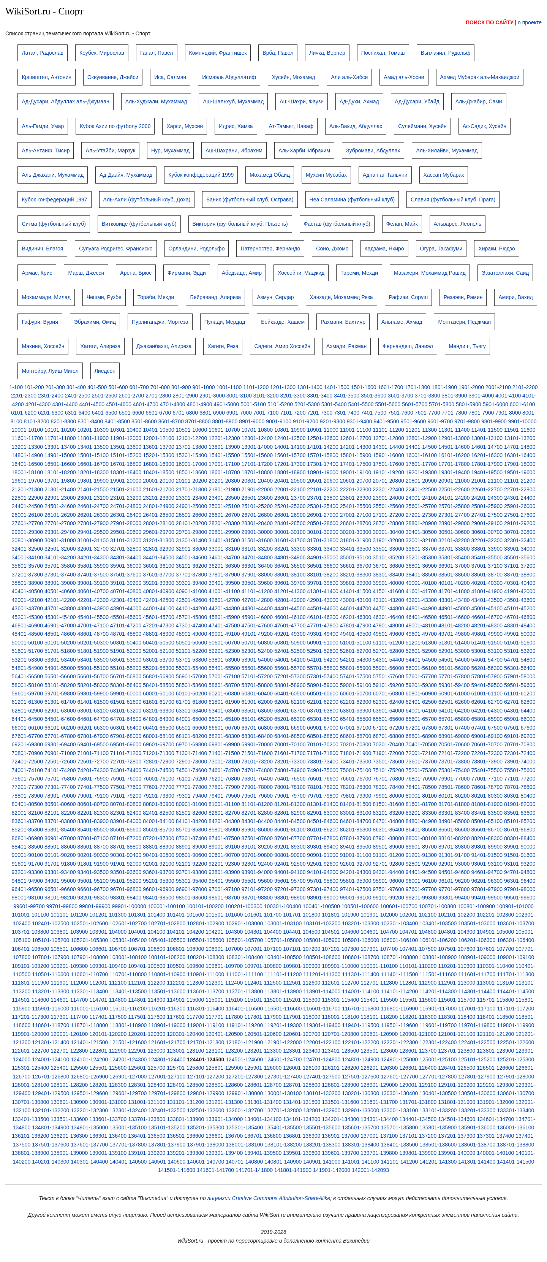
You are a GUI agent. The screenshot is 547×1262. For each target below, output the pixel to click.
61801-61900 (224, 702)
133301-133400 (515, 1110)
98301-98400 (126, 898)
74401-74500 (158, 770)
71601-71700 (290, 753)
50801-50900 (290, 643)
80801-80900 (158, 804)
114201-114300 (438, 991)
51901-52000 (126, 651)
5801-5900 (468, 404)
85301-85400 (60, 830)
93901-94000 (257, 872)
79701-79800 (322, 796)
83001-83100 (356, 813)
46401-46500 (421, 617)
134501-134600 (456, 1119)
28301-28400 (257, 523)
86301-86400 (388, 830)
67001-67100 (356, 728)
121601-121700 (166, 1042)
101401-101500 (185, 915)
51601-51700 (27, 651)
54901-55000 (60, 668)
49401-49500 (356, 634)
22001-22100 (290, 489)
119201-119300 (283, 1025)
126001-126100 (301, 1068)
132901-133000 (360, 1110)
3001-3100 (239, 396)
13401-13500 (93, 447)
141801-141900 (292, 1170)
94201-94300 (356, 872)
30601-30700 (487, 532)
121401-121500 (89, 1042)
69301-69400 (60, 744)
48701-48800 (126, 634)
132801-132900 (321, 1110)
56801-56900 (158, 676)
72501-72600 (60, 761)
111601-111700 (476, 974)
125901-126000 (262, 1068)
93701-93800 (191, 872)
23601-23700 (290, 498)
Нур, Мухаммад (170, 150)
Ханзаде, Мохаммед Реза (341, 297)
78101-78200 (322, 787)
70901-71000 (60, 753)
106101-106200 (438, 940)
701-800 (160, 387)
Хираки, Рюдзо (496, 248)
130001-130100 (283, 1093)
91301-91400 (454, 855)
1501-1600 (363, 387)
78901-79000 (60, 796)
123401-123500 (340, 1051)
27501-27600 (520, 515)
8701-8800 (198, 421)
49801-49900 (487, 634)
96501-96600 (60, 889)
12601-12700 (356, 438)
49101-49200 (257, 634)
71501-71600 (257, 753)
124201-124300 (128, 1059)
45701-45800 (191, 617)
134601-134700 (495, 1119)
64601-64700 (93, 719)
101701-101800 (301, 915)
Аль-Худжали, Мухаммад (156, 101)
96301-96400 (520, 881)
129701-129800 (166, 1093)
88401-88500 (27, 847)
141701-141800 (254, 1170)
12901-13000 (454, 438)
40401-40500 (27, 591)
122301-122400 (438, 1042)
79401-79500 (224, 796)
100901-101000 (515, 906)
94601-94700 (487, 872)
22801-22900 (27, 498)
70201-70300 (356, 744)
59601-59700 (27, 693)
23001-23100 (93, 498)
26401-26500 (158, 515)
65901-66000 (520, 719)
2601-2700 (131, 396)
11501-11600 (520, 430)
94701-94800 (520, 872)
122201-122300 (399, 1042)
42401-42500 (158, 600)
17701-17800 (454, 464)
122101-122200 (360, 1042)
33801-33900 (487, 549)
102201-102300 (495, 915)
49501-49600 (388, 634)
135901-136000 (476, 1127)
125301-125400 (30, 1068)
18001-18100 (27, 472)
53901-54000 (257, 660)
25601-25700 (421, 506)
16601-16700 (93, 464)
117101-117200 (515, 1008)
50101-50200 (60, 643)
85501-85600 (126, 830)
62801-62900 (27, 711)
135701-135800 (399, 1127)
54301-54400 (388, 660)
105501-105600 (205, 940)
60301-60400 (257, 693)
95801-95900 (356, 881)
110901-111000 (205, 974)
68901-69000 (454, 736)
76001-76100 (158, 779)
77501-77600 (126, 787)
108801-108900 (438, 957)
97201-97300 (290, 889)
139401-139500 (262, 1153)
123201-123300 (262, 1051)
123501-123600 (379, 1051)
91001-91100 (356, 855)
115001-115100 (224, 1000)
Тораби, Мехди (156, 297)
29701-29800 (191, 532)
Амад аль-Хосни (404, 77)
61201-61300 (27, 702)
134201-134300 (340, 1119)
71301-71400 (191, 753)
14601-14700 (487, 447)
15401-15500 (224, 455)
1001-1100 (229, 387)
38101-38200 (322, 575)
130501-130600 (476, 1093)
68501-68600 (322, 736)
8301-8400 (90, 421)
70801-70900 (27, 753)
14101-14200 (322, 447)
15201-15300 (158, 455)
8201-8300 (63, 421)
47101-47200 (126, 625)
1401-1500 (336, 387)
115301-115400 (340, 1000)
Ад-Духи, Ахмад (359, 101)
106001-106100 (399, 940)
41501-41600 (388, 591)
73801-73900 (487, 761)
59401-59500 (487, 685)
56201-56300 (487, 668)
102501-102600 (89, 923)
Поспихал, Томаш (383, 53)
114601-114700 (69, 1000)
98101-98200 (60, 898)
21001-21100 (487, 481)
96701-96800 (126, 889)
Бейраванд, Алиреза (215, 297)
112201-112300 (185, 983)
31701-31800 (322, 540)
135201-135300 (205, 1127)
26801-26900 (290, 515)
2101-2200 (525, 387)
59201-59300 (421, 685)
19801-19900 (93, 481)
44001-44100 (158, 608)
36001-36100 (158, 566)
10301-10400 (126, 430)
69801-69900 (224, 744)
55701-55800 (322, 668)
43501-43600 (520, 600)
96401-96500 (27, 889)
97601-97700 (421, 889)
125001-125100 (438, 1059)
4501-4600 (118, 404)
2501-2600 (104, 396)
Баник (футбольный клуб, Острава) (249, 199)
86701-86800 (520, 830)
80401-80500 (27, 804)
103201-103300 (360, 923)
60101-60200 (191, 693)
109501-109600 (185, 966)
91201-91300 (421, 855)
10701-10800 (257, 430)
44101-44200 (191, 608)
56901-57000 (191, 676)
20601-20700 (356, 481)
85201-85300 (27, 830)
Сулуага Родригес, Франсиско (115, 248)
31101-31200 (126, 540)
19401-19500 (487, 472)
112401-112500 (262, 983)
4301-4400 (64, 404)
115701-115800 (495, 1000)
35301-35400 (454, 557)
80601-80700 (93, 804)
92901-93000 (454, 864)
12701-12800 (388, 438)
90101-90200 (60, 855)
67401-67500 (487, 728)
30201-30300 (356, 532)
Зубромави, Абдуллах (373, 150)
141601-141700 (215, 1170)
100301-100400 (282, 906)
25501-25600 (388, 506)
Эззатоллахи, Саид (505, 273)
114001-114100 (360, 991)
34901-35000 (322, 557)
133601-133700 (107, 1119)
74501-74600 (191, 770)
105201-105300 (89, 940)
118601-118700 (50, 1025)
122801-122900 (107, 1051)
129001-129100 (417, 1085)
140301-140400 (89, 1162)
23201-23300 (158, 498)
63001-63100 (93, 711)
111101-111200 (283, 974)
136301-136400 (107, 1136)
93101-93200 (520, 864)
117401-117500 (107, 1017)
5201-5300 (307, 404)
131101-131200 (185, 1102)
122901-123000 (146, 1051)
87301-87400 (191, 838)
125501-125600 (107, 1068)
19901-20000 (126, 481)
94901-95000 (60, 881)
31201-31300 (158, 540)
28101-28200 (191, 523)
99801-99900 (95, 906)
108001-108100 (128, 957)
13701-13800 (191, 447)
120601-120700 (301, 1034)
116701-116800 (360, 1008)
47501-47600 (257, 625)
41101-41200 (257, 591)
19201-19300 (421, 472)
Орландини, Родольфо (197, 248)
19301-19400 (454, 472)
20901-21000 (454, 481)
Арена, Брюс (136, 273)
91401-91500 (487, 855)
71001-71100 (93, 753)
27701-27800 (60, 523)
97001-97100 (224, 889)
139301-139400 (224, 1153)
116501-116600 (283, 1008)
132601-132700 (244, 1110)
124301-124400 (166, 1059)
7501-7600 (400, 413)
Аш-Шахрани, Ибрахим (234, 150)
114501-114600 (30, 1000)
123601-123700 (417, 1051)
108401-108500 (283, 957)
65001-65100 (224, 719)
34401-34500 (158, 557)
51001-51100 (356, 643)
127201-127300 (244, 1077)
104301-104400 (262, 932)
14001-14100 (290, 447)
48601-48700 (93, 634)
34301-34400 (126, 557)
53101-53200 (520, 651)
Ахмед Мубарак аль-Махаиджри (480, 77)
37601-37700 (158, 575)
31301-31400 (191, 540)
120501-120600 (262, 1034)
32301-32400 (520, 540)
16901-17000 (191, 464)
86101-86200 (322, 830)
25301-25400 (322, 506)
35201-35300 (421, 557)
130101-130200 (321, 1093)
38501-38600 (454, 575)
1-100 (16, 387)
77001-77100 (487, 779)
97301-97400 (322, 889)
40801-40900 (158, 591)
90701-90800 (257, 855)
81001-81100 (224, 804)
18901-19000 (322, 472)
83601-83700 (27, 821)
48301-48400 (520, 625)
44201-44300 (224, 608)
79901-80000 (388, 796)
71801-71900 (356, 753)
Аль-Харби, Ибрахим (304, 150)
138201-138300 (321, 1145)
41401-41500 (356, 591)
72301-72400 (520, 753)
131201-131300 (224, 1102)
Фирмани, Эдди (187, 273)
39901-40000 (388, 583)
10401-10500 (158, 430)
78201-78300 (356, 787)
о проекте (530, 22)
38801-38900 (27, 583)
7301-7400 (346, 413)
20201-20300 (224, 481)
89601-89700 (421, 847)
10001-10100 (27, 430)
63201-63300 (158, 711)
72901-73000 (191, 761)
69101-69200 (520, 736)
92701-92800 (388, 864)
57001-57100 (224, 676)
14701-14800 (520, 447)
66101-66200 (60, 728)
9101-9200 (305, 421)
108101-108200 (166, 957)
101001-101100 (30, 915)
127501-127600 (360, 1077)
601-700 (139, 387)
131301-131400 (262, 1102)
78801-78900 (27, 796)
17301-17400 (322, 464)
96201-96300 (487, 881)
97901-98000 (520, 889)
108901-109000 (476, 957)
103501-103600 (476, 923)
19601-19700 (27, 481)
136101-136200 (30, 1136)
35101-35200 (388, 557)
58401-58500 (158, 685)
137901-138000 (205, 1145)
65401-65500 (356, 719)
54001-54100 (290, 660)
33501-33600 (388, 549)
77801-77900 (224, 787)
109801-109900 (301, 966)
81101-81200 (257, 804)
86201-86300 (356, 830)
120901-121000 (417, 1034)
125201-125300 (515, 1059)
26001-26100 (27, 515)
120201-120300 (146, 1034)
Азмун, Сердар (275, 297)
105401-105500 (166, 940)
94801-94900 (27, 881)
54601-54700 (487, 660)
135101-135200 (166, 1127)
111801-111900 (30, 983)
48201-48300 (487, 625)
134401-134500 (417, 1119)
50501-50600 (191, 643)
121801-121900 (244, 1042)
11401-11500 (487, 430)
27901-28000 (126, 523)
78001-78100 (290, 787)
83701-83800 (60, 821)
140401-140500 (128, 1162)
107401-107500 (417, 949)
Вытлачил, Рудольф (446, 53)
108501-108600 (321, 957)
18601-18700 (224, 472)
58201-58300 (93, 685)
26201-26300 (93, 515)
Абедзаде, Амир (242, 273)
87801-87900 (356, 838)
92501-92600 (322, 864)
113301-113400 (89, 991)
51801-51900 (93, 651)
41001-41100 (224, 591)
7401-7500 (373, 413)
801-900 (181, 387)
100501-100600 (360, 906)
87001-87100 (93, 838)
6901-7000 (239, 413)
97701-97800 (454, 889)
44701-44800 (388, 608)
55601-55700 (290, 668)
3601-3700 (400, 396)
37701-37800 (191, 575)
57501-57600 (388, 676)
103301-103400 (399, 923)
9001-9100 (278, 421)
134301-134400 (379, 1119)
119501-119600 (399, 1025)
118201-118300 (417, 1017)
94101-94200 (322, 872)
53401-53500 (93, 660)
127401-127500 (321, 1077)
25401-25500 (356, 506)
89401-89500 (356, 847)
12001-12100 (158, 438)
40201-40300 (487, 583)
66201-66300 (93, 728)
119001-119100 (205, 1025)
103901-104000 (107, 932)
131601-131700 (379, 1102)
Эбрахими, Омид (95, 322)
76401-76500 (290, 779)
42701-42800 (257, 600)
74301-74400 (126, 770)
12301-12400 (257, 438)
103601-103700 (515, 923)
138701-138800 (515, 1145)
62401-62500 (421, 702)
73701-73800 (454, 761)
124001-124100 (50, 1059)
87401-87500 (224, 838)
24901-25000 (191, 506)
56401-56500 (27, 676)
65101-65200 (257, 719)
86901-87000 (60, 838)
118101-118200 (379, 1017)
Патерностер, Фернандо (270, 248)
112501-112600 (301, 983)
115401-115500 (379, 1000)
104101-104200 (185, 932)
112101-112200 (146, 983)
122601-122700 (30, 1051)
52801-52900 (421, 651)
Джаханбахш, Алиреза (163, 346)
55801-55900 (356, 668)
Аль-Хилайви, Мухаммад (446, 150)
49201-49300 (290, 634)
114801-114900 (146, 1000)
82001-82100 (27, 813)
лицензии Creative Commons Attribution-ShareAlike (268, 1198)
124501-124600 (244, 1059)
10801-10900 (290, 430)
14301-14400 (388, 447)
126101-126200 (340, 1068)
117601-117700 (185, 1017)
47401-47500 (224, 625)
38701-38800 (520, 575)
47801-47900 (356, 625)
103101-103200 (321, 923)
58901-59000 (322, 685)
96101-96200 (454, 881)
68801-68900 (421, 736)
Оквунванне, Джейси (112, 77)
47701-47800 (322, 625)
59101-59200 (388, 685)
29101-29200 (520, 523)
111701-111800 (515, 974)
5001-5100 (253, 404)
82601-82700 (224, 813)
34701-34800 (257, 557)
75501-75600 (520, 770)
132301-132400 (128, 1110)
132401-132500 (166, 1110)
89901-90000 (520, 847)
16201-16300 (487, 455)
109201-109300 (69, 966)
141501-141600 (176, 1170)
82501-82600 (191, 813)
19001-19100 (356, 472)
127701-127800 (438, 1077)
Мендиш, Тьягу (467, 346)
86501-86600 (454, 830)
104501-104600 (340, 932)
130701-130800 (30, 1102)
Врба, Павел (277, 53)
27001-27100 (356, 515)
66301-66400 (126, 728)
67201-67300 (421, 728)
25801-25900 (487, 506)
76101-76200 (191, 779)
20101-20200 (191, 481)
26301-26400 (126, 515)
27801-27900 (93, 523)
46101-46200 (322, 617)
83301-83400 (454, 813)
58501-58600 (191, 685)
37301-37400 (60, 575)
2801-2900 (185, 396)
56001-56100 (421, 668)
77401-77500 (93, 787)
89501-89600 (388, 847)
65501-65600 (388, 719)
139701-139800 (379, 1153)
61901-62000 (257, 702)
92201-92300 (224, 864)
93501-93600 (126, 872)
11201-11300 (421, 430)
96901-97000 (191, 889)
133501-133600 (69, 1119)
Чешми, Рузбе (104, 297)
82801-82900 (290, 813)
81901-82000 (520, 804)
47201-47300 (158, 625)
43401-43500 (487, 600)
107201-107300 (340, 949)
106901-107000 (224, 949)
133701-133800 (146, 1119)
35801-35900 (93, 566)
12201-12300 (224, 438)
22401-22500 (421, 489)
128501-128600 (224, 1085)
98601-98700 (224, 898)
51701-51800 (60, 651)
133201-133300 (476, 1110)
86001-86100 (290, 830)
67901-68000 (126, 736)
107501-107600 (456, 949)
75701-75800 (60, 779)
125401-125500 (69, 1068)
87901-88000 (388, 838)
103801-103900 (69, 932)
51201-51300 (421, 643)
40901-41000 (191, 591)
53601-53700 (158, 660)
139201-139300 (185, 1153)
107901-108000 (89, 957)
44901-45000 (454, 608)
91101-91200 (388, 855)
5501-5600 (387, 404)
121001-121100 (456, 1034)
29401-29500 (93, 532)
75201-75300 (421, 770)
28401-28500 (290, 523)
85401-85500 (93, 830)
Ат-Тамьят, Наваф (291, 126)
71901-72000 (388, 753)
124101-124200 (89, 1059)
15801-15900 (356, 455)
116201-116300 (166, 1008)
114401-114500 (515, 991)
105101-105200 (50, 940)
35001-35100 (356, 557)
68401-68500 (290, 736)
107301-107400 (379, 949)
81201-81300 (290, 804)
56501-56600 (60, 676)
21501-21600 (126, 489)
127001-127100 (166, 1077)
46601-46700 (487, 617)
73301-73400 (322, 761)
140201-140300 (50, 1162)
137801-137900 (166, 1145)
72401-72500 (27, 761)
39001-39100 (93, 583)
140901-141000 (321, 1162)
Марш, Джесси (86, 273)
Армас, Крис (37, 273)
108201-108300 (205, 957)
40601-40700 (93, 591)
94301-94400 (388, 872)
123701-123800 (456, 1051)
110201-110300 (456, 966)
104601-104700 (379, 932)
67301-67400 (454, 728)
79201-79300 (158, 796)
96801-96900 (158, 889)
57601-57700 (421, 676)
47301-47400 (191, 625)
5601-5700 (414, 404)
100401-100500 (321, 906)
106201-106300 (476, 940)
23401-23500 (224, 498)
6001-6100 (522, 404)
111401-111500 (399, 974)
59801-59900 (93, 693)
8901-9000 (251, 421)
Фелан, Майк (402, 224)
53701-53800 (191, 660)
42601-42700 (224, 600)
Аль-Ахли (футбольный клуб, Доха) (147, 199)
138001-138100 (244, 1145)
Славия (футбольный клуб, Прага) (453, 199)
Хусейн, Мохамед (293, 77)
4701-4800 (172, 404)
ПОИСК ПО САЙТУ (490, 22)
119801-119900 (515, 1025)
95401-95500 (224, 881)
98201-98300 (93, 898)
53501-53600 (126, 660)
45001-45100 (487, 608)
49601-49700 (421, 634)
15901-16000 (388, 455)
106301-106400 (515, 940)
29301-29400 (60, 532)
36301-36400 (257, 566)
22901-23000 (60, 498)
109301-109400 (107, 966)
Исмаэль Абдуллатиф (229, 77)
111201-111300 (321, 974)
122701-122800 (69, 1051)
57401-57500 (356, 676)
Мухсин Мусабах (326, 175)
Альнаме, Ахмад (401, 322)
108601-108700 (360, 957)
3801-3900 (454, 396)
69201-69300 (27, 744)
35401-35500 (487, 557)
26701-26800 (257, 515)
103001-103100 (283, 923)
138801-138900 (30, 1153)
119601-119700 (438, 1025)
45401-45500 (93, 617)
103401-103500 (438, 923)
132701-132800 (283, 1110)
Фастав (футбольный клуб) (337, 224)
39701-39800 (322, 583)
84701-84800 (388, 821)
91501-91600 (520, 855)
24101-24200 (454, 498)
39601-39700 (290, 583)
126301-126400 (417, 1068)
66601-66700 (224, 728)
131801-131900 (456, 1102)
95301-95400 (191, 881)
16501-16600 (60, 464)
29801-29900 (224, 532)
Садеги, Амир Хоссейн (282, 346)
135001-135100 (128, 1127)
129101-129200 (456, 1085)
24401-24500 (27, 506)
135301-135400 (244, 1127)
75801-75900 (93, 779)
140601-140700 (205, 1162)
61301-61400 (60, 702)
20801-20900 (421, 481)
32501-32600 (60, 549)
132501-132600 (205, 1110)
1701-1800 (417, 387)
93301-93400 (60, 872)
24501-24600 (60, 506)
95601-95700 (290, 881)
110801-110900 (166, 974)
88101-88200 (454, 838)
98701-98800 (257, 898)
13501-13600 (126, 447)
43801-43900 (93, 608)
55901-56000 (388, 668)
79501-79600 (257, 796)
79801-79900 (356, 796)
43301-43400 (454, 600)
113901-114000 (321, 991)
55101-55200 (126, 668)
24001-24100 (421, 498)
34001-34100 (27, 557)
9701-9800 (467, 421)
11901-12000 (126, 438)
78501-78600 (454, 787)
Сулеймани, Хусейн (422, 126)
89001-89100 (224, 847)
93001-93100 (487, 864)
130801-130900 (69, 1102)
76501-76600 (322, 779)
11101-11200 (388, 430)
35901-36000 (126, 566)
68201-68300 (224, 736)
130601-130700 (515, 1093)
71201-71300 (158, 753)
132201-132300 (89, 1110)
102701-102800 (166, 923)
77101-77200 (520, 779)
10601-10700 (224, 430)
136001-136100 (515, 1127)
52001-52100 (158, 651)
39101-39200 (126, 583)
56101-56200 (454, 668)
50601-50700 (224, 643)
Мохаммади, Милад (46, 297)
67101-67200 (388, 728)
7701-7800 (454, 413)
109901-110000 (340, 966)
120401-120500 (224, 1034)
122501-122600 (515, 1042)
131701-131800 (417, 1102)
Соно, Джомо (332, 248)
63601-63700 (290, 711)
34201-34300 (93, 557)
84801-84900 (421, 821)
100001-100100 (166, 906)
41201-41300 (290, 591)
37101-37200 (520, 566)
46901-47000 (60, 625)
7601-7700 (427, 413)
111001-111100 (244, 974)
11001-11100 (356, 430)
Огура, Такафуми (441, 248)
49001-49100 (224, 634)
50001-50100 (27, 643)
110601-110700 (89, 974)
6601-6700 (158, 413)
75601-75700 (27, 779)
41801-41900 (487, 591)
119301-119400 (321, 1025)
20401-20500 (290, 481)
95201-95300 (158, 881)
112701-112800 (379, 983)
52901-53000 (454, 651)
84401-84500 (290, 821)
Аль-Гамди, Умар (43, 126)
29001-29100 (487, 523)
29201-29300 (27, 532)
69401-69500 (93, 744)
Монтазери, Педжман (464, 322)
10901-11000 (322, 430)
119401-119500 (360, 1025)
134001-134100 (262, 1119)
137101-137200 (417, 1136)
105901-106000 (360, 940)
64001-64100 (421, 711)
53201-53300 (27, 660)
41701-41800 (454, 591)
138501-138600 (438, 1145)
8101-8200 (36, 421)
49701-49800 (454, 634)
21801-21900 (224, 489)
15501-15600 (257, 455)
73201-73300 (290, 761)
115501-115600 (417, 1000)
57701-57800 (454, 676)
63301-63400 (191, 711)
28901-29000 (454, 523)
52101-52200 (191, 651)
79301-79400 (191, 796)
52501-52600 (322, 651)
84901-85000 (454, 821)
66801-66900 (290, 728)
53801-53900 (224, 660)
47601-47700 (290, 625)
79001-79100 (93, 796)
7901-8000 (508, 413)
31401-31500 (224, 540)
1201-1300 (283, 387)
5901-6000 (495, 404)
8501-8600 (144, 421)
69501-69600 (126, 744)
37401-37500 (93, 575)
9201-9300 (332, 421)
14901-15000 (60, 455)
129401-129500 (50, 1093)
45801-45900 (224, 617)
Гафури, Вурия (40, 322)
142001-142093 (370, 1170)
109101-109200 (30, 966)
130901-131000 (107, 1102)
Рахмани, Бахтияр (343, 322)
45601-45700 (158, 617)
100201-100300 (243, 906)
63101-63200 (126, 711)
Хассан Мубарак (444, 175)
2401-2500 (77, 396)
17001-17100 (224, 464)
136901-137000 (340, 1136)
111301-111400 (360, 974)
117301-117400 (69, 1017)
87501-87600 (257, 838)
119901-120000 (30, 1034)
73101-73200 (257, 761)
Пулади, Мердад (224, 322)
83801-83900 (93, 821)
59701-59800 (60, 693)
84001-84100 (158, 821)
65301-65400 (322, 719)
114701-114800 (107, 1000)
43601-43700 (27, 608)
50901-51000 (322, 643)
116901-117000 (438, 1008)
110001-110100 (379, 966)
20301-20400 (257, 481)
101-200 (34, 387)
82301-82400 (126, 813)
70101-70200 (322, 744)
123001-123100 (185, 1051)
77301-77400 (60, 787)
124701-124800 (321, 1059)
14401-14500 (421, 447)
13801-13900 (224, 447)
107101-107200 (301, 949)
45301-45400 (60, 617)
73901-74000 (520, 761)
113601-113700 (205, 991)
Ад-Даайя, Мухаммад (126, 175)
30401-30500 (421, 532)
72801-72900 (158, 761)
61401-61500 (93, 702)
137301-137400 (495, 1136)
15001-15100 (93, 455)
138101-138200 (283, 1145)
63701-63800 (322, 711)
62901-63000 (60, 711)
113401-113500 (128, 991)
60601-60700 (356, 693)
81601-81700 (421, 804)
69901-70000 (257, 744)
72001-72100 (421, 753)
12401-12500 (290, 438)
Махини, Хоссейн (43, 346)
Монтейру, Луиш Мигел (50, 371)
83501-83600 (520, 813)
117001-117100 (476, 1008)
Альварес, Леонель (458, 224)
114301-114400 (476, 991)
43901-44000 (126, 608)
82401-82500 (158, 813)
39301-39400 (191, 583)
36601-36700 (356, 566)
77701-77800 (191, 787)
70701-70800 (520, 744)
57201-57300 (290, 676)
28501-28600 (322, 523)
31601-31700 (290, 540)
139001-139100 (107, 1153)
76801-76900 (421, 779)
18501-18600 (191, 472)
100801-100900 (476, 906)
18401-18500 (158, 472)
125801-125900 (224, 1068)
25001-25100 (224, 506)
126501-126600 (495, 1068)
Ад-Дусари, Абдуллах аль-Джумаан (65, 101)
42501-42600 (191, 600)
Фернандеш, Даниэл (408, 346)
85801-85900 (224, 830)
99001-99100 (356, 898)
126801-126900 (89, 1077)
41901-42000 (520, 591)
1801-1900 (444, 387)
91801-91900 (93, 864)
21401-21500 (93, 489)
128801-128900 (340, 1085)
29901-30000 (257, 532)
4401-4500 (91, 404)
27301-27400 (454, 515)
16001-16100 (421, 455)
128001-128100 (30, 1085)
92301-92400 (257, 864)
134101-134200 (301, 1119)
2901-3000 (212, 396)
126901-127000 (128, 1077)
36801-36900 (421, 566)
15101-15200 (126, 455)
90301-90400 (126, 855)
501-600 (118, 387)
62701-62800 (520, 702)
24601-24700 (93, 506)
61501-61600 (126, 702)
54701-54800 (520, 660)
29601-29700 (158, 532)
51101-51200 (388, 643)
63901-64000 (388, 711)
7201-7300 (319, 413)
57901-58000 (520, 676)
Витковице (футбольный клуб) (139, 224)
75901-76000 (126, 779)
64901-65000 (191, 719)
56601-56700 (93, 676)
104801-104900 (456, 932)
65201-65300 (290, 719)
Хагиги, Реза (222, 346)
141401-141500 (515, 1162)
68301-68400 (257, 736)
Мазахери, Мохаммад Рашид (430, 273)
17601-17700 (421, 464)
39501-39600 (257, 583)
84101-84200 (191, 821)
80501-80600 (60, 804)
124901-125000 (399, 1059)
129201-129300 (495, 1085)
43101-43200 (388, 600)
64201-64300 (487, 711)
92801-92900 (421, 864)
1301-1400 (310, 387)
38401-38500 (421, 575)
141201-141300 (438, 1162)
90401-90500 (158, 855)
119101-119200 (244, 1025)
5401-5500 (361, 404)
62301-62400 (388, 702)
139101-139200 (146, 1153)
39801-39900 (356, 583)
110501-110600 (50, 974)
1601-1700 (390, 387)
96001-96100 (421, 881)
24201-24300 (487, 498)
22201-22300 (356, 489)
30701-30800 (520, 532)
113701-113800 (244, 991)
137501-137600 (50, 1145)
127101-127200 (205, 1077)
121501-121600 (128, 1042)
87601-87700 (290, 838)
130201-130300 (360, 1093)
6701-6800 (185, 413)
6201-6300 (50, 413)
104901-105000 (495, 932)
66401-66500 (158, 728)
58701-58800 (257, 685)
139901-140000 (456, 1153)
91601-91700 (27, 864)
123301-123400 (301, 1051)
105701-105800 (283, 940)
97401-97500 (356, 889)
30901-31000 (60, 540)
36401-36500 (290, 566)
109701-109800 (262, 966)
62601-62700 (487, 702)
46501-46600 (454, 617)
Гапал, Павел (156, 53)
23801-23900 (356, 498)
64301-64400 (520, 711)
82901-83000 (322, 813)
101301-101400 (146, 915)
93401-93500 (93, 872)
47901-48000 (388, 625)
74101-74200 (60, 770)
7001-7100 (266, 413)
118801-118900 (128, 1025)
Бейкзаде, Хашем (283, 322)
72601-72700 (93, 761)
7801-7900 (481, 413)
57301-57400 (322, 676)
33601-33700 (421, 549)
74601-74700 (224, 770)
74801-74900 (290, 770)
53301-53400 (60, 660)
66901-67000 (322, 728)
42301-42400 (126, 600)
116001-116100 (89, 1008)
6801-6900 (212, 413)
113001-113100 (495, 983)
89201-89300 (290, 847)
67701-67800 (60, 736)
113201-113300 (50, 991)
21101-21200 (520, 481)
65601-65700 (421, 719)
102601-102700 (128, 923)
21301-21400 (60, 489)
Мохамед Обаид (270, 175)
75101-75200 (388, 770)
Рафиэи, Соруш (408, 297)
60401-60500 (290, 693)
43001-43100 (356, 600)
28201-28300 (224, 523)
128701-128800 (301, 1085)
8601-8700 (171, 421)
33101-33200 (257, 549)
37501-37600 (126, 575)
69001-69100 (487, 736)
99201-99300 (421, 898)
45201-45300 (27, 617)
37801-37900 (224, 575)
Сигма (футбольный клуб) (54, 224)
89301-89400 (322, 847)
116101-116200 (128, 1008)
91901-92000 (126, 864)
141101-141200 (399, 1162)
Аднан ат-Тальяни (385, 175)
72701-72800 (126, 761)
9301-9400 (359, 421)
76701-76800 (388, 779)
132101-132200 (50, 1110)
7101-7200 (293, 413)
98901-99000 (322, 898)
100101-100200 (205, 906)
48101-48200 (454, 625)
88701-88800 (126, 847)
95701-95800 (322, 881)
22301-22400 (388, 489)
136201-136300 (69, 1136)
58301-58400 (126, 685)
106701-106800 (146, 949)
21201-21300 (27, 489)
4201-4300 (38, 404)
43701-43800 (60, 608)
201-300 (55, 387)
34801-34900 (290, 557)
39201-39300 (158, 583)
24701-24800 (126, 506)
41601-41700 (421, 591)
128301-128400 (146, 1085)
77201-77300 (27, 787)
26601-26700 (224, 515)
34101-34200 (60, 557)
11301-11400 (454, 430)
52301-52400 (257, 651)
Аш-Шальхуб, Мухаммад (233, 101)
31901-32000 (388, 540)
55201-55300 (158, 668)
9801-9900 (494, 421)
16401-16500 (27, 464)
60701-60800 (388, 693)
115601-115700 (456, 1000)
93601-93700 (158, 872)
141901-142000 (331, 1170)
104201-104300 (224, 932)
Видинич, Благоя (42, 248)
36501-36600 (322, 566)
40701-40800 (126, 591)
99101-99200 (388, 898)
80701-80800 (126, 804)
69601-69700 (158, 744)
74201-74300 (93, 770)
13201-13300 (27, 447)
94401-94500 (421, 872)
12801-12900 (421, 438)
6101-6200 (23, 413)
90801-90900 (290, 855)
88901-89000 (191, 847)
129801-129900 (205, 1093)
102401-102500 (50, 923)
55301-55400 (191, 668)
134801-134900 (50, 1127)
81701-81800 (454, 804)
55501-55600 (257, 668)
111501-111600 (438, 974)
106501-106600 (69, 949)
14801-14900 (27, 455)
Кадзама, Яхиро (384, 248)
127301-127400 (283, 1077)
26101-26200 (60, 515)
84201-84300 (224, 821)
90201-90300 (93, 855)
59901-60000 (126, 693)
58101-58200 (60, 685)
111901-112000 (69, 983)
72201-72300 (487, 753)
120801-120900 (379, 1034)
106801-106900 (185, 949)
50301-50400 (126, 643)
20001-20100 (158, 481)
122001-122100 (321, 1042)
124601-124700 (283, 1059)
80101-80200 (454, 796)
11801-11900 (93, 438)
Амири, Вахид (515, 297)
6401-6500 (104, 413)
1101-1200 (256, 387)
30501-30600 (454, 532)
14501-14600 (454, 447)
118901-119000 (166, 1025)
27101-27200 (388, 515)
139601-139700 (340, 1153)
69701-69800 (191, 744)
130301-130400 (399, 1093)
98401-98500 (158, 898)
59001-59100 (356, 685)
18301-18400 (126, 472)
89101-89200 (257, 847)
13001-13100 (487, 438)
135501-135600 (321, 1127)
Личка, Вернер (327, 53)
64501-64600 (60, 719)
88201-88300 (487, 838)
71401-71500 (224, 753)
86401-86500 (421, 830)
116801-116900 (399, 1008)
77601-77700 (158, 787)
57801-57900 (487, 676)
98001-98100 (27, 898)
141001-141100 (360, 1162)
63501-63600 (257, 711)
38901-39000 (60, 583)
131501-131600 (340, 1102)
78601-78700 (487, 787)
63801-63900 (356, 711)
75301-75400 (454, 770)
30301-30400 (388, 532)
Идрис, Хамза (236, 126)
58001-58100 (27, 685)
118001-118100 (340, 1017)
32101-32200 (454, 540)
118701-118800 (89, 1025)
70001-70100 (290, 744)
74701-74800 (257, 770)
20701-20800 (388, 481)
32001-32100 (421, 540)
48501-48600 (60, 634)
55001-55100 (93, 668)
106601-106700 (107, 949)
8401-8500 (117, 421)
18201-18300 (93, 472)
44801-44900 (421, 608)
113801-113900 (283, 991)
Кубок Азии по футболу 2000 (115, 126)
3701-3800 (427, 396)
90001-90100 (27, 855)
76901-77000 (454, 779)
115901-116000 (50, 1008)
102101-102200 (456, 915)
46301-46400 (388, 617)
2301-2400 (50, 396)
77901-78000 (257, 787)
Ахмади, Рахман (346, 346)
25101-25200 (257, 506)
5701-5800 (441, 404)
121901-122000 (283, 1042)
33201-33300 (290, 549)
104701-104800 (417, 932)
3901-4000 (481, 396)
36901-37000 (454, 566)
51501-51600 (520, 643)
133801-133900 (185, 1119)
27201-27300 (421, 515)
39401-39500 (224, 583)
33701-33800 (454, 549)
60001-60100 (158, 693)
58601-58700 (224, 685)
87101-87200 (126, 838)
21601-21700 (158, 489)
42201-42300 (93, 600)
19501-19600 (520, 472)
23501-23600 (257, 498)
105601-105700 (244, 940)
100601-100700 (398, 906)
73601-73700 (421, 761)
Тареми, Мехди (359, 273)
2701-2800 (158, 396)
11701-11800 (60, 438)
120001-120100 (69, 1034)
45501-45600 (126, 617)
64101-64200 (454, 711)
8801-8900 (224, 421)
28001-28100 (158, 523)
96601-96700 (93, 889)
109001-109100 (515, 957)
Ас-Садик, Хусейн (484, 126)
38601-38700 (487, 575)
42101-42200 (60, 600)
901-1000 (203, 387)
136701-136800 (262, 1136)
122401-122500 (476, 1042)
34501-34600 (191, 557)
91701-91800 (60, 864)
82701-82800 (257, 813)
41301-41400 (322, 591)
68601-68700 (356, 736)
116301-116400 (205, 1008)
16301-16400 (520, 455)
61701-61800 (191, 702)
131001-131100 (146, 1102)
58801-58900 (290, 685)
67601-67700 (27, 736)
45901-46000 (257, 617)
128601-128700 (262, 1085)
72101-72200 (454, 753)
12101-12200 (191, 438)
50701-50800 (257, 643)
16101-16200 (454, 455)
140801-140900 (283, 1162)
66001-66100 (27, 728)
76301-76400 (257, 779)
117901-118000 (301, 1017)
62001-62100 (290, 702)
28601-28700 (356, 523)
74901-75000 (322, 770)
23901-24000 (388, 498)
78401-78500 (421, 787)
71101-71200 (126, 753)
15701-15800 (322, 455)
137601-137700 (89, 1145)
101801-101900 (340, 915)
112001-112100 (107, 983)
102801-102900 (205, 923)
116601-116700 (321, 1008)
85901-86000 (257, 830)
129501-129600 (89, 1093)
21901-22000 (257, 489)
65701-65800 (454, 719)
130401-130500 (438, 1093)
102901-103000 (244, 923)
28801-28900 (421, 523)
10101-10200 (60, 430)
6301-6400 (77, 413)
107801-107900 (50, 957)
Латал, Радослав (42, 53)
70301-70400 (388, 744)
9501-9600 (413, 421)
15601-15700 (290, 455)
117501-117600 (146, 1017)
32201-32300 (487, 540)
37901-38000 (257, 575)
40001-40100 (421, 583)
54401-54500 (421, 660)
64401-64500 (27, 719)
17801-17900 (487, 464)
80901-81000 (191, 804)
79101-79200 (126, 796)
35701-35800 (60, 566)
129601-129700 (128, 1093)
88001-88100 (421, 838)
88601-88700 (93, 847)
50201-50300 (93, 643)
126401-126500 (456, 1068)
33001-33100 (224, 549)
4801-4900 (199, 404)
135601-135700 (360, 1127)
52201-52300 (224, 651)
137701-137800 (128, 1145)
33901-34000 (520, 549)
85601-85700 (158, 830)
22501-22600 (454, 489)
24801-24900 (158, 506)
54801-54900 (27, 668)
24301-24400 (520, 498)
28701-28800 (388, 523)
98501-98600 (191, 898)
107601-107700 (495, 949)
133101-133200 (438, 1110)
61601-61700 (158, 702)
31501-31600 (257, 540)
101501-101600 (224, 915)
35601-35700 (27, 566)
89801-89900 (487, 847)
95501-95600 (257, 881)
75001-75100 (356, 770)
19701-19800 (60, 481)
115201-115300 (301, 1000)
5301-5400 (334, 404)
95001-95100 (93, 881)
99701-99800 (62, 906)
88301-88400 (520, 838)
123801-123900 (495, 1051)
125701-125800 (185, 1068)
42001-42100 (27, 600)
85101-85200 (520, 821)
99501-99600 (520, 898)
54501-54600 (454, 660)
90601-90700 (224, 855)
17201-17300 (290, 464)
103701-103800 (30, 932)
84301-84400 (257, 821)
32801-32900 (158, 549)
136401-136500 (146, 1136)
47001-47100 (93, 625)
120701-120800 (340, 1034)
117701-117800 (224, 1017)
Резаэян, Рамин (463, 297)
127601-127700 (399, 1077)
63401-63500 (224, 711)
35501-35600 (520, 557)
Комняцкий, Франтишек (218, 53)
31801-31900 (356, 540)
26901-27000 (322, 515)
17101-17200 (257, 464)
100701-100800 (437, 906)
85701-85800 (191, 830)
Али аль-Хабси (349, 77)
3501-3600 (373, 396)
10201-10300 (93, 430)
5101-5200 (280, 404)
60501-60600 (322, 693)
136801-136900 (301, 1136)
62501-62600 (454, 702)
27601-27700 (27, 523)
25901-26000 (520, 506)
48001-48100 (421, 625)
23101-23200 (126, 498)
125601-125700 (146, 1068)
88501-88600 (60, 847)
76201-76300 (224, 779)
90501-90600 (191, 855)
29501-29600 (126, 532)
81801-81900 (487, 804)
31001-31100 (93, 540)
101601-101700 (262, 915)
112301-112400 (224, 983)
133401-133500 (30, 1119)
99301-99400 (454, 898)
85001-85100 (487, 821)
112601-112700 (340, 983)
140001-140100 (495, 1153)
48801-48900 (158, 634)
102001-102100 (417, 915)
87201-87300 (158, 838)
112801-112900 (417, 983)
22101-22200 (322, 489)
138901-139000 (69, 1153)
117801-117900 (262, 1017)
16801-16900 (158, 464)
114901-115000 (185, 1000)
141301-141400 (476, 1162)
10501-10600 (191, 430)
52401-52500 (290, 651)
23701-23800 (322, 498)
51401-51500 (487, 643)
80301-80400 (520, 796)
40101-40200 (454, 583)
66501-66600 (191, 728)
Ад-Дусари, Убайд (417, 101)
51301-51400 (454, 643)
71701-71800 (322, 753)
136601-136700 (224, 1136)
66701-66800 (257, 728)
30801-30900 (27, 540)
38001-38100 (290, 575)
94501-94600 (454, 872)
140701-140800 (244, 1162)
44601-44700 (356, 608)
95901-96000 (388, 881)
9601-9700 (440, 421)
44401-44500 (290, 608)
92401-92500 (290, 864)
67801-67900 (93, 736)
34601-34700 (224, 557)
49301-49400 (322, 634)
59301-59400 (454, 685)
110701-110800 (128, 974)
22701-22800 (520, 489)
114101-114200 (399, 991)
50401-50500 (158, 643)
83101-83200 (388, 813)
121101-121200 (495, 1034)
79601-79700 (290, 796)
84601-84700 (356, 821)
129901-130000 (244, 1093)
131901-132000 (495, 1102)
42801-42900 (290, 600)
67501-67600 (520, 728)
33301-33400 (322, 549)
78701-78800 (520, 787)
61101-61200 (520, 693)
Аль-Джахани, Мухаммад (53, 175)
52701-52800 (388, 651)
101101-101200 (69, 915)
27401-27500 (487, 515)
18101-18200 (60, 472)
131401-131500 (301, 1102)
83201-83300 (421, 813)
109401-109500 (146, 966)
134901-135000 (89, 1127)
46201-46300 (356, 617)
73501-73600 (388, 761)
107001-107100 (262, 949)
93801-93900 (224, 872)
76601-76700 (356, 779)
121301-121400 (50, 1042)
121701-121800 (205, 1042)
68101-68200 (191, 736)
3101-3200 (266, 396)
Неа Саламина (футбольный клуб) (352, 199)
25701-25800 (454, 506)
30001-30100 (290, 532)
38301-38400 (388, 575)
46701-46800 (520, 617)
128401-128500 (185, 1085)
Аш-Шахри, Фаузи (302, 101)
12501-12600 (322, 438)
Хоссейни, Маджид (301, 273)
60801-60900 (421, 693)
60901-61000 (454, 693)
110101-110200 (417, 966)
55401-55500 (224, 668)
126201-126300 (379, 1068)
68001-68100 (158, 736)
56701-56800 (126, 676)
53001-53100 (487, 651)
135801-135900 (438, 1127)
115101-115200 (262, 1000)
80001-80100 (421, 796)
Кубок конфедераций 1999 (201, 175)
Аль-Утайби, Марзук (110, 150)
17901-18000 (520, 464)
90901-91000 (322, 855)
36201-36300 (224, 566)
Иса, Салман (170, 77)
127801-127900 (476, 1077)
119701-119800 (476, 1025)
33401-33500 (356, 549)
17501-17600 (388, 464)
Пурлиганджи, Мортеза (160, 322)
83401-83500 (487, 813)
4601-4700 (145, 404)
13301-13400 (60, 447)
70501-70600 (454, 744)
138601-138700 (476, 1145)
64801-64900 (158, 719)
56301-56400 (520, 668)
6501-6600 (131, 413)
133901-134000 (224, 1119)
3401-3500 (346, 396)
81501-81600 (388, 804)
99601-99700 (29, 906)
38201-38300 (356, 575)
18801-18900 (290, 472)
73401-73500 (356, 761)
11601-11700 (27, 438)
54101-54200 (322, 660)
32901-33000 (191, 549)
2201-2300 (23, 396)
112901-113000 (456, 983)
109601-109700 (224, 966)
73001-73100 (224, 761)
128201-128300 (107, 1085)
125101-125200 (476, 1059)
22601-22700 (487, 489)
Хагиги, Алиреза (100, 346)
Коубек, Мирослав (101, 53)
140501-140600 (166, 1162)
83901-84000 (126, 821)
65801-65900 (487, 719)
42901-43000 (322, 600)
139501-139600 (301, 1153)
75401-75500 (487, 770)
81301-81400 (322, 804)
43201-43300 (421, 600)
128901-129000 (379, 1085)
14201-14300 (356, 447)
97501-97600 (388, 889)
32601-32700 (93, 549)
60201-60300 (224, 693)
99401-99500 (487, 898)
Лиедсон (105, 371)
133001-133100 (399, 1110)
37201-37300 (27, 575)
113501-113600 (166, 991)
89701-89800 (454, 847)
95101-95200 (126, 881)
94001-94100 (290, 872)
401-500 (97, 387)
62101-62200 (322, 702)
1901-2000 (471, 387)
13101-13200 (520, 438)
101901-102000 (379, 915)
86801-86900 (27, 838)
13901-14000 (257, 447)
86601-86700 (487, 830)
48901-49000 (191, 634)
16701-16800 (126, 464)
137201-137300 (456, 1136)
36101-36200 (191, 566)
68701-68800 (388, 736)
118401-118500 (495, 1017)
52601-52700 (356, 651)
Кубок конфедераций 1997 (54, 199)
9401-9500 (386, 421)
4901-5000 (226, 404)
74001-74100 (27, 770)
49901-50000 (520, 634)
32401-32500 (27, 549)
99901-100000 (129, 906)
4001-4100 (508, 396)
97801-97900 (487, 889)
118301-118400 (456, 1017)
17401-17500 (356, 464)
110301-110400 (495, 966)
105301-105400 (128, 940)
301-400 (76, 387)
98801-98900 (290, 898)
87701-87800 (322, 838)
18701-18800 (257, 472)
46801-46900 (27, 625)
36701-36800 (388, 566)
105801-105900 (321, 940)
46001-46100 (290, 617)
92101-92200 (191, 864)
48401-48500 (27, 634)
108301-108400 (244, 957)
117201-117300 (30, 1017)
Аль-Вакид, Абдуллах (355, 126)
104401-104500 (301, 932)
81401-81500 (356, 804)
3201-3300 (293, 396)
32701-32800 (126, 549)
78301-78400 (388, 787)
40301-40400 (520, 583)
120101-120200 (107, 1034)
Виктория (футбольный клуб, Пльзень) (240, 224)
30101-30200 (322, 532)
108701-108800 (399, 957)
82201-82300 (93, 813)
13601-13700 (158, 447)
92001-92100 (158, 864)
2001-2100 (498, 387)
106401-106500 (30, 949)
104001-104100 (146, 932)
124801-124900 (360, 1059)
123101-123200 (224, 1051)
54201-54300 (356, 660)
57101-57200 (257, 676)
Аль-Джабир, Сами (478, 101)
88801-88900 (158, 847)
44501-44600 (322, 608)
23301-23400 (191, 498)
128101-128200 (69, 1085)
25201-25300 (290, 506)
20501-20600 (322, 481)
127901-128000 (515, 1077)
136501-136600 (185, 1136)
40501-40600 (60, 591)
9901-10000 (522, 421)
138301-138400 (360, 1145)
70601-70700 (487, 744)
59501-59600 (520, 685)
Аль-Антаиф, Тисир (46, 150)
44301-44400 (257, 608)
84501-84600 (322, 821)
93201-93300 (27, 872)
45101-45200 (520, 608)
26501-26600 (191, 515)
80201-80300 (487, 796)
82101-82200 (60, 813)
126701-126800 (50, 1077)
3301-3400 (319, 396)
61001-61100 (487, 693)
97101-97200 (257, 889)
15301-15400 (191, 455)
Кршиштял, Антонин (46, 77)
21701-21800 (191, 489)
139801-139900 (417, 1153)
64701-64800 (126, 719)
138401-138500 (399, 1145)
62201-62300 (356, 702)
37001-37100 (487, 566)
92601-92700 (356, 864)
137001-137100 (379, 1136)
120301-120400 (185, 1034)
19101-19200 (388, 472)
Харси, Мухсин (184, 126)
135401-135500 (283, 1127)
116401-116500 (244, 1008)
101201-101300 (107, 915)
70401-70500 (421, 744)
